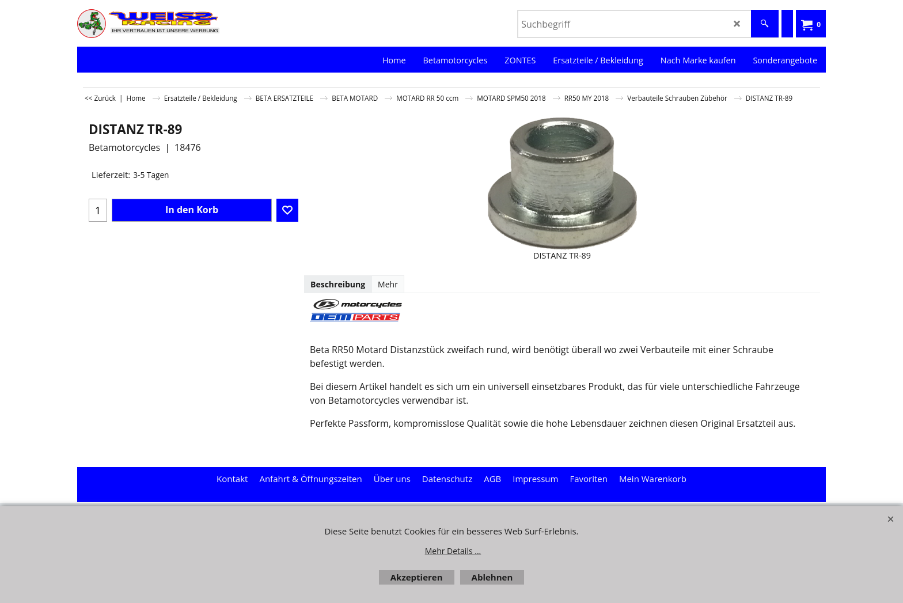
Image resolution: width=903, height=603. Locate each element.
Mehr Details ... (453, 550)
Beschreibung (337, 284)
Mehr (388, 284)
